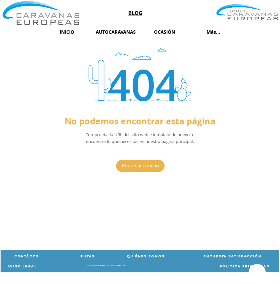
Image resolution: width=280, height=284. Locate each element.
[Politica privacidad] (244, 266)
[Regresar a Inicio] (140, 166)
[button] (87, 256)
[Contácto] (26, 256)
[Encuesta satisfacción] (232, 256)
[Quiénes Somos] (146, 256)
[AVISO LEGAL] (22, 266)
